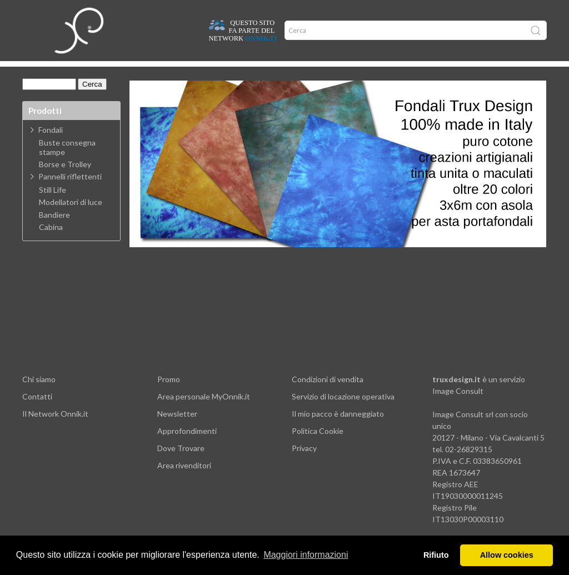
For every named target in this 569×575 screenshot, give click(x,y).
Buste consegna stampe (67, 164)
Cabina (51, 243)
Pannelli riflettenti (70, 193)
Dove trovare (79, 72)
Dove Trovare (180, 464)
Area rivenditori (184, 482)
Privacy (304, 464)
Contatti (37, 413)
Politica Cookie (317, 447)
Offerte (197, 72)
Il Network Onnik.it (55, 430)
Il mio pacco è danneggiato (338, 430)
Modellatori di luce (70, 218)
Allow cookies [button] (506, 555)
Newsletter (177, 430)
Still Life (52, 206)
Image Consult (457, 407)
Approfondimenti (143, 72)
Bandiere (54, 231)
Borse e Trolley (65, 181)
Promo (168, 396)
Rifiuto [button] (436, 555)
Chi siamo (39, 396)
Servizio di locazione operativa (343, 413)
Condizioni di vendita (327, 396)
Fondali (50, 146)
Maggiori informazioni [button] (305, 554)
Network (235, 72)
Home (36, 72)
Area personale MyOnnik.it (203, 413)
